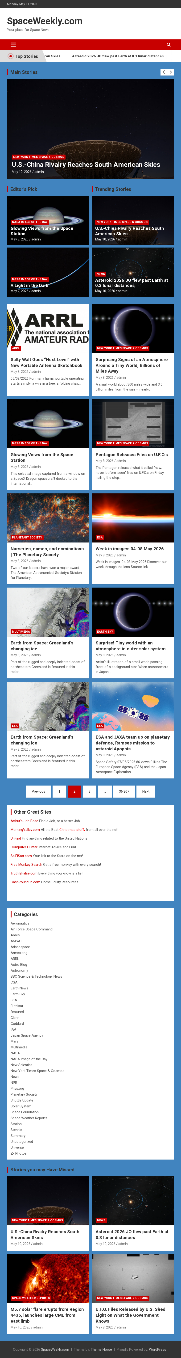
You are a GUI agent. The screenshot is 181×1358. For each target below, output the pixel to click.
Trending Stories (113, 189)
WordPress (157, 1349)
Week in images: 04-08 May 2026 (130, 548)
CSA (14, 982)
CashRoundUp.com (25, 882)
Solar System (21, 1106)
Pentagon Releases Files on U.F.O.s (132, 454)
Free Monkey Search (26, 864)
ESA (100, 537)
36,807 (124, 791)
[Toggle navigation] (13, 44)
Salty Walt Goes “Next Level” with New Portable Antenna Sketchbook (46, 362)
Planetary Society (27, 537)
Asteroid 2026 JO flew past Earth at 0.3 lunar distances (131, 56)
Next (145, 791)
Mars (14, 1041)
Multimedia (21, 631)
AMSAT (16, 941)
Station (16, 1124)
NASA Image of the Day (30, 222)
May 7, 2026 (20, 291)
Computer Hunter (24, 847)
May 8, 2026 (20, 239)
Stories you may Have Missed (42, 1170)
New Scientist (21, 1065)
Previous (38, 791)
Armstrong (19, 953)
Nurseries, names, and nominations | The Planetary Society (47, 551)
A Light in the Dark (29, 285)
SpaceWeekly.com (44, 21)
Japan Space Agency (27, 1035)
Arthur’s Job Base (25, 821)
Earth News (19, 988)
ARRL (16, 348)
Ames (15, 935)
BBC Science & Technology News (36, 976)
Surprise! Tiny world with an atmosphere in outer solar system (131, 646)
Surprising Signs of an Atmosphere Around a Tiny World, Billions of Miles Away (132, 365)
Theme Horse (101, 1349)
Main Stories (24, 72)
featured (17, 1012)
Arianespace (20, 947)
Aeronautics (20, 923)
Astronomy (19, 970)
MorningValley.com (25, 830)
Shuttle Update (22, 1100)
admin (39, 172)
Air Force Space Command (32, 929)
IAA (13, 1029)
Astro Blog (19, 965)
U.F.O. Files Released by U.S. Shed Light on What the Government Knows (130, 1315)
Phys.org (17, 1088)
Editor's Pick (23, 189)
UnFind (16, 838)
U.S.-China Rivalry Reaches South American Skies (86, 164)
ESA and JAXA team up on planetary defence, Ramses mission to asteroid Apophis (133, 742)
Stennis (16, 1130)
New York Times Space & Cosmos (38, 157)
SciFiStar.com (21, 856)
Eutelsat (17, 1006)
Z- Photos (19, 1153)
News (101, 274)
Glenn (15, 1018)
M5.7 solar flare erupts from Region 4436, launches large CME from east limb (47, 1315)
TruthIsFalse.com (24, 873)
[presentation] (163, 72)
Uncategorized (22, 1141)
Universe (17, 1147)
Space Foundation (25, 1112)
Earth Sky (105, 631)
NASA (15, 1053)
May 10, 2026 (22, 172)
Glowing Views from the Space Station (42, 231)
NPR (14, 1083)
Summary (18, 1136)
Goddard (17, 1024)
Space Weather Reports (29, 1118)
